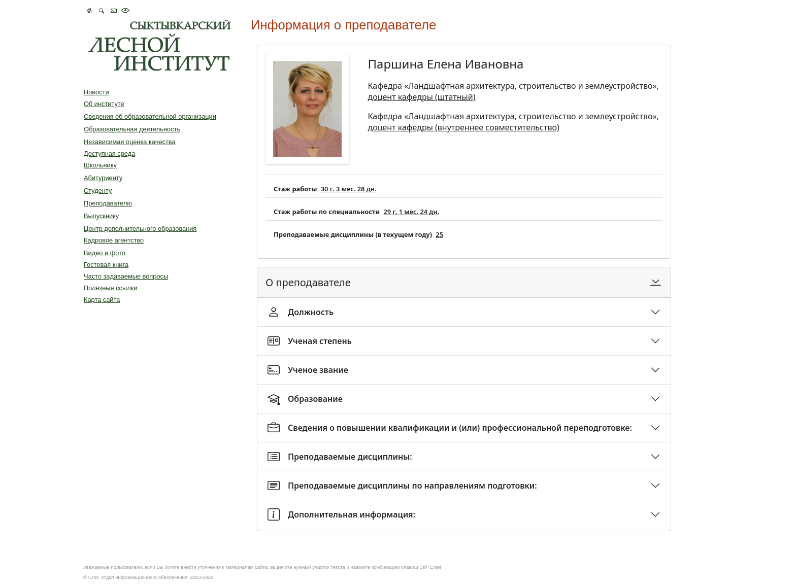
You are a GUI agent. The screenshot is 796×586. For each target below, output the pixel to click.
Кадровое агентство (114, 240)
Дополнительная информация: (341, 514)
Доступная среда (109, 153)
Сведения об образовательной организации (150, 116)
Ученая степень (310, 341)
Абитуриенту (103, 178)
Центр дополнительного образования (140, 228)
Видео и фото (104, 253)
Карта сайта (102, 299)
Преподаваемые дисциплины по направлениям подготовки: (402, 485)
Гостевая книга (106, 264)
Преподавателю (108, 203)
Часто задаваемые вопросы (126, 276)
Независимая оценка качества (130, 142)
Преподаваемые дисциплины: (340, 457)
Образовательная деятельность (132, 129)
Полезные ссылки (110, 288)
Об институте (104, 104)
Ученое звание (308, 370)
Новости (96, 92)
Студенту (98, 190)
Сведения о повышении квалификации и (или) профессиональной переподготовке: (450, 428)
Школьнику (100, 165)
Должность (301, 312)
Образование (305, 399)
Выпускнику (101, 216)
